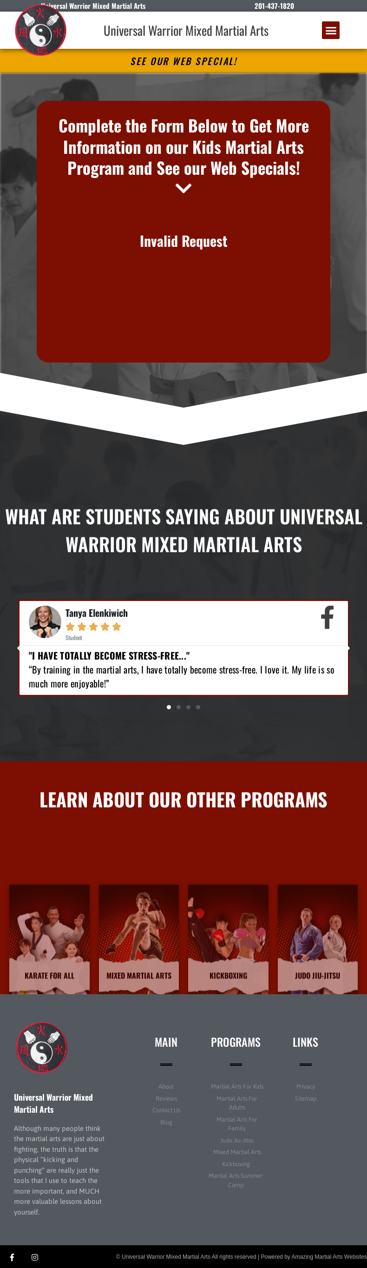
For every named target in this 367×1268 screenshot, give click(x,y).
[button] (331, 30)
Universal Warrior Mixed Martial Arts (186, 30)
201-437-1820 (274, 5)
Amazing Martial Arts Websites (329, 1257)
